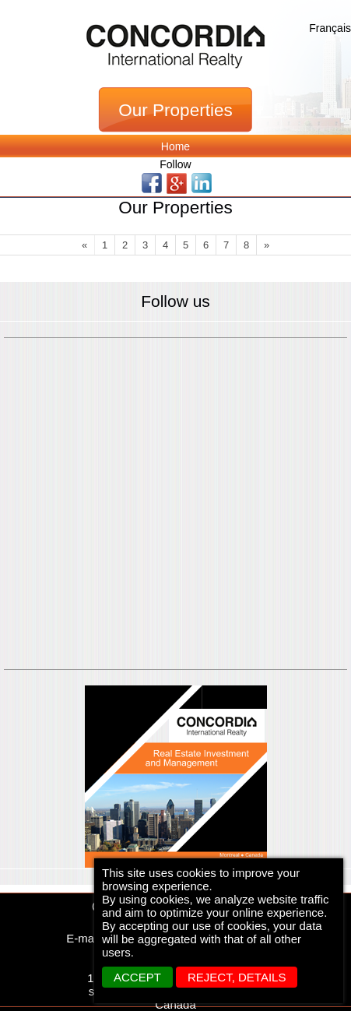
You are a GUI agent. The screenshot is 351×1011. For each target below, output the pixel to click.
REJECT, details (237, 977)
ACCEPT (137, 977)
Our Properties (175, 110)
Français (330, 28)
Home (175, 146)
